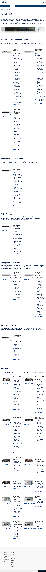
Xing (13, 564)
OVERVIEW (3, 5)
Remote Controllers (8, 325)
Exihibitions (20, 555)
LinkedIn (13, 562)
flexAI (8, 5)
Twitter (13, 560)
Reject (40, 570)
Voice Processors (7, 214)
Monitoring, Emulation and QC (13, 158)
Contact (12, 554)
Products (5, 9)
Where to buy (13, 556)
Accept (43, 570)
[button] (43, 2)
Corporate (5, 554)
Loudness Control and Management (14, 39)
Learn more (36, 570)
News (19, 553)
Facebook (13, 558)
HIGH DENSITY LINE (19, 5)
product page (17, 104)
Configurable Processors (10, 263)
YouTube (13, 566)
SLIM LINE (12, 5)
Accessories (5, 368)
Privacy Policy (6, 559)
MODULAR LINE (28, 5)
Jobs (4, 561)
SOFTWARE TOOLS (36, 5)
